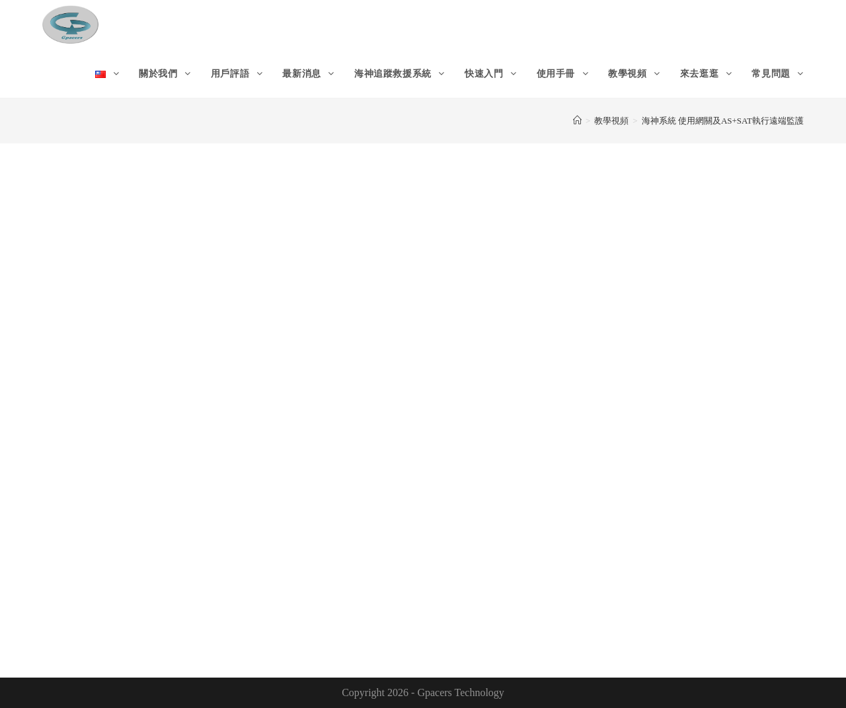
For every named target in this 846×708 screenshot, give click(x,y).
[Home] (577, 121)
